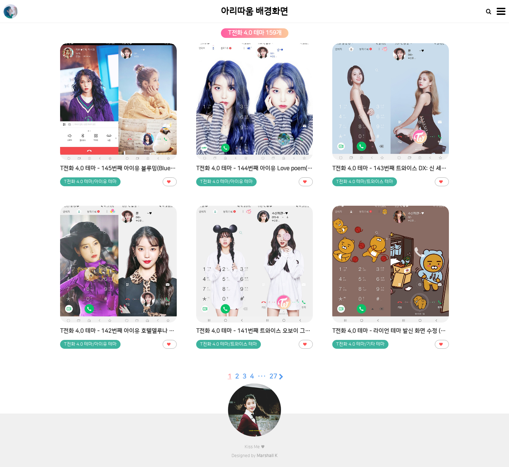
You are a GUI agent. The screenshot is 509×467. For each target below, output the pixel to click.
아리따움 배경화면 (254, 11)
